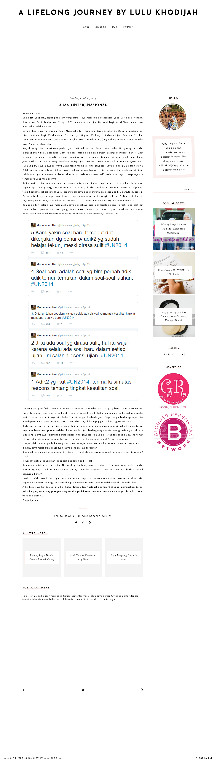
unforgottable (89, 516)
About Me (100, 27)
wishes (107, 516)
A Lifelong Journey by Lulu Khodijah (108, 13)
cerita (58, 516)
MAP (114, 27)
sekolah (71, 516)
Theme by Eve (204, 758)
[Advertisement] (108, 64)
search (188, 190)
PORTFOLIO (128, 27)
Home (86, 27)
